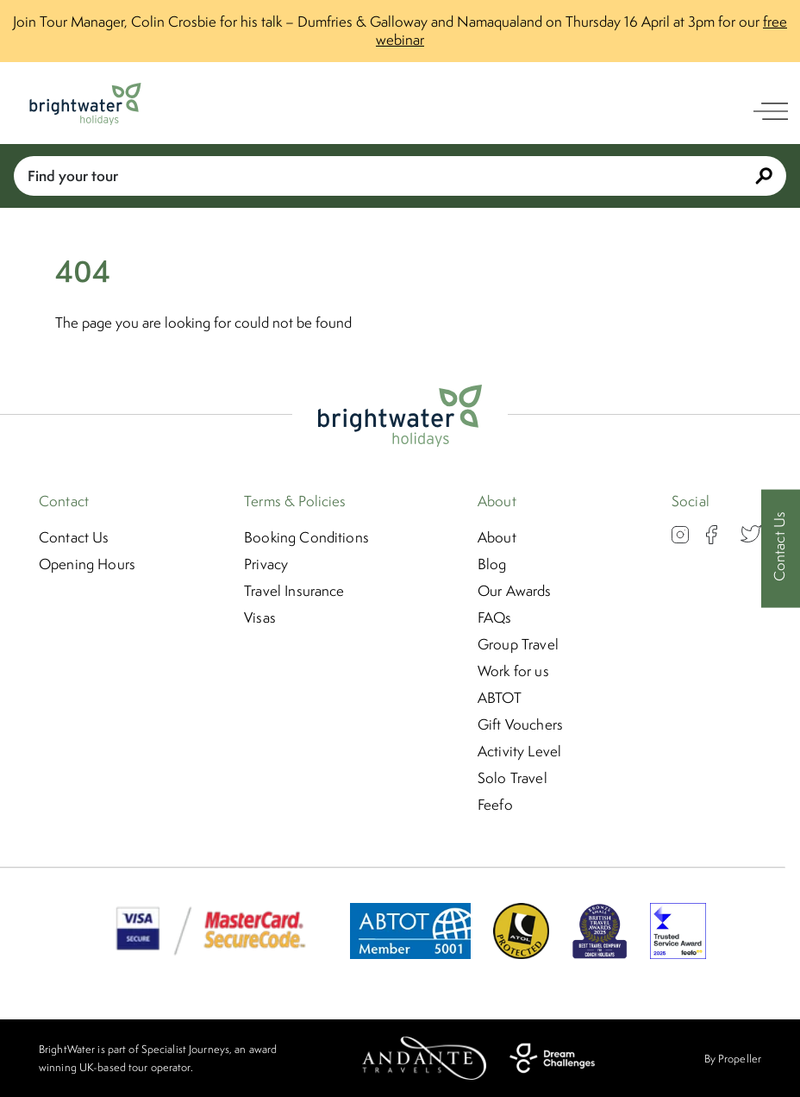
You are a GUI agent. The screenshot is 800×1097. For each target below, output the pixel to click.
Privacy (266, 564)
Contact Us (74, 537)
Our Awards (515, 590)
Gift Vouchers (520, 724)
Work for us (513, 670)
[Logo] (85, 104)
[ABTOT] (410, 953)
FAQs (495, 617)
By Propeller (732, 1058)
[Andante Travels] (424, 1058)
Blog (492, 564)
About (497, 537)
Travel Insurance (294, 590)
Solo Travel (512, 777)
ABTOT (500, 697)
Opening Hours (87, 564)
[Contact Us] (780, 549)
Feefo (495, 804)
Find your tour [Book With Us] (400, 175)
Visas (260, 617)
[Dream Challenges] (552, 1058)
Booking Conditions (306, 537)
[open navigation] (770, 111)
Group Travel (518, 644)
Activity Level (519, 751)
